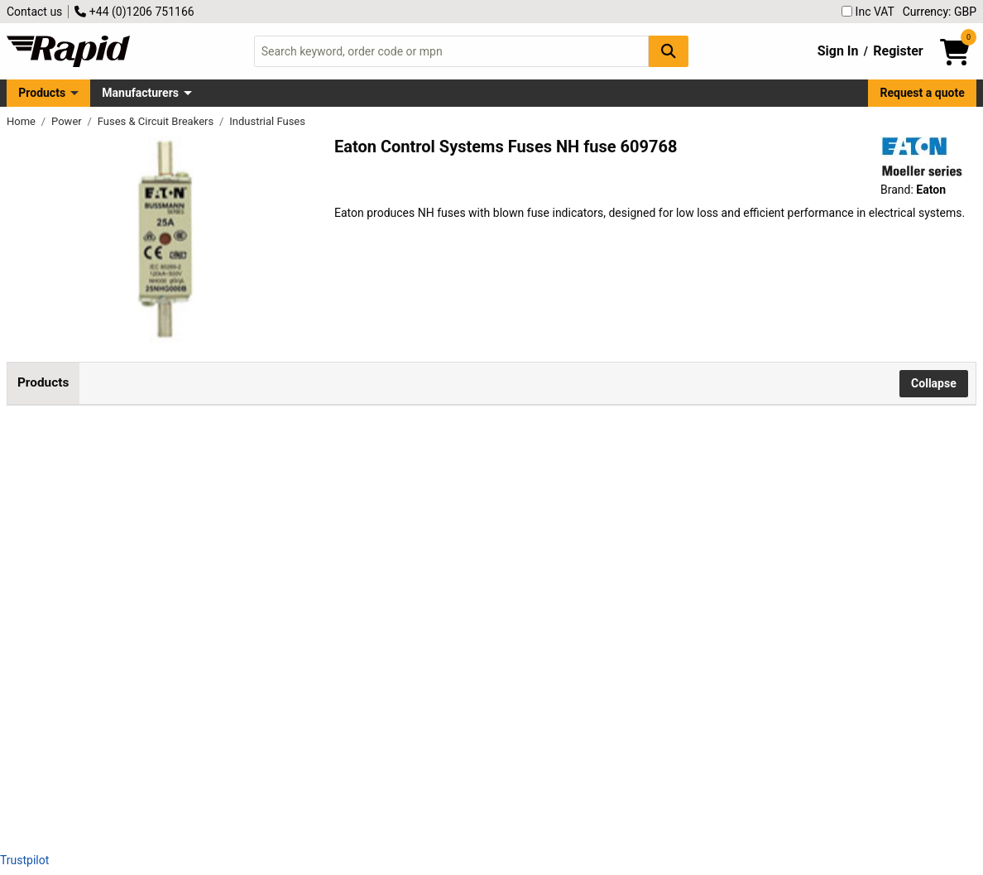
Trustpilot (24, 860)
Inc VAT (868, 11)
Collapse (934, 383)
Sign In (838, 51)
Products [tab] (43, 382)
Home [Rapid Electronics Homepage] (22, 121)
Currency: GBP (939, 11)
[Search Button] (668, 51)
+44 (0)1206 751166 (134, 11)
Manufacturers (140, 92)
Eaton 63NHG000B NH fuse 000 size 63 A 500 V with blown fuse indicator (221, 664)
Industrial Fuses (267, 121)
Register (898, 51)
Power (67, 121)
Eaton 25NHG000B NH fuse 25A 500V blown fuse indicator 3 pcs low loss (221, 506)
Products (41, 92)
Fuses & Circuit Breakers (157, 121)
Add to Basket (451, 516)
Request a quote (922, 92)
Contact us (34, 11)
